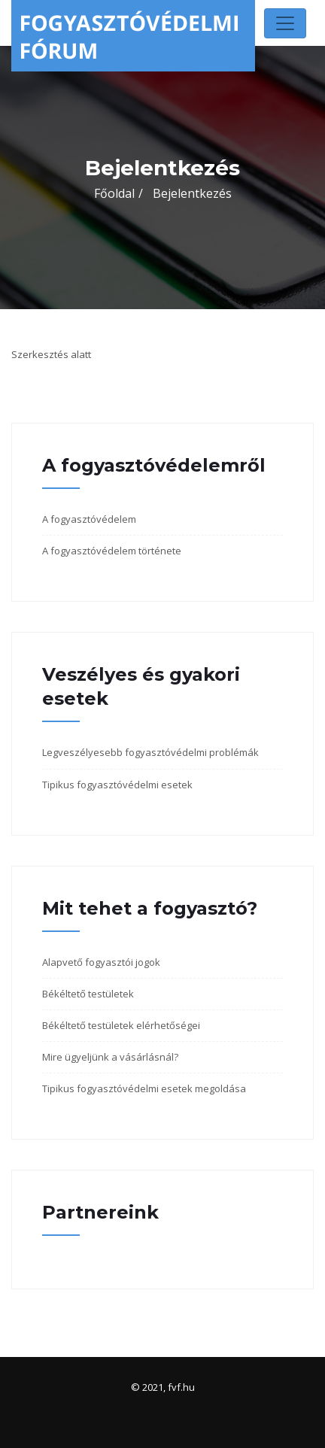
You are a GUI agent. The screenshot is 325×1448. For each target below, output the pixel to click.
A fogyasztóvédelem (89, 519)
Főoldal (114, 193)
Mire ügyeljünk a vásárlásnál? (110, 1057)
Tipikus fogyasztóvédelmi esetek (117, 784)
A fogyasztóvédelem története (111, 550)
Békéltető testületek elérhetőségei (121, 1025)
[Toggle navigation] (285, 23)
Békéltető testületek (88, 993)
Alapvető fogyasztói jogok (101, 962)
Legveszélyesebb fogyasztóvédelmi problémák (150, 752)
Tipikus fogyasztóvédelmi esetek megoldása (144, 1088)
